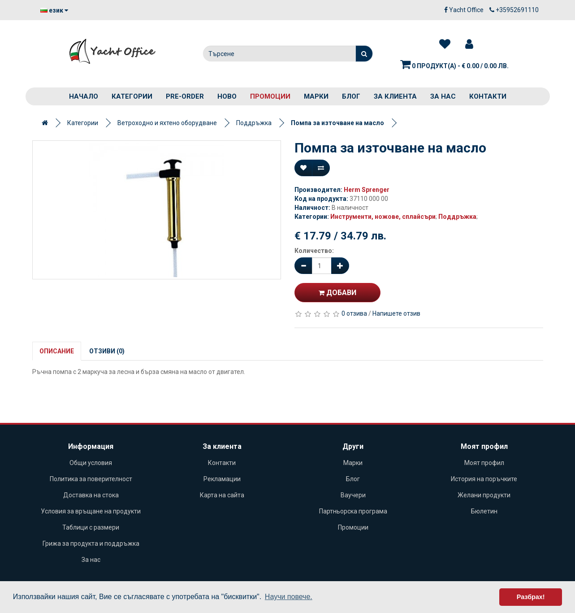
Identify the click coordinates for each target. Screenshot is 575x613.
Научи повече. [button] (288, 596)
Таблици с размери (90, 527)
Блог (351, 96)
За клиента (395, 96)
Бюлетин (484, 511)
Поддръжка (254, 122)
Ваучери (353, 495)
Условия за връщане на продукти (91, 511)
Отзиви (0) (107, 351)
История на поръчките (484, 479)
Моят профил (484, 462)
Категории (132, 96)
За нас (443, 96)
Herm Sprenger (366, 189)
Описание (56, 351)
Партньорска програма (353, 511)
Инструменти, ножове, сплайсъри (383, 216)
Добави (337, 292)
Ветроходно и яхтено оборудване (167, 122)
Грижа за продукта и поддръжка (91, 543)
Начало (83, 96)
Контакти (487, 96)
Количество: (314, 250)
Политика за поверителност (91, 479)
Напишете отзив (396, 313)
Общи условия (90, 462)
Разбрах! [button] (531, 596)
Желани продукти (484, 495)
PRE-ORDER (185, 96)
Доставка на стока (91, 495)
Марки (316, 96)
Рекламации (222, 479)
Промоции (270, 96)
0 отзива (354, 313)
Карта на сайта (222, 495)
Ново (227, 96)
